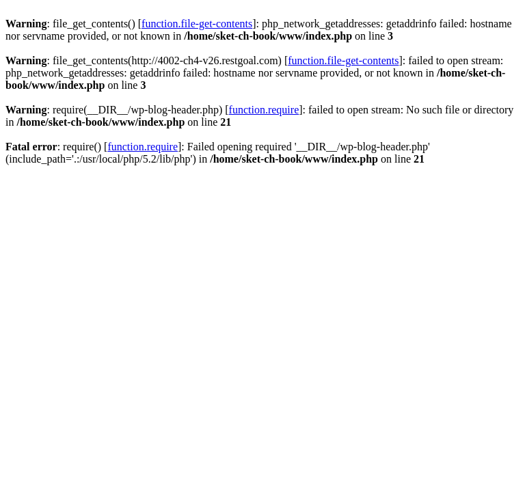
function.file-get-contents (197, 23)
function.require (264, 109)
